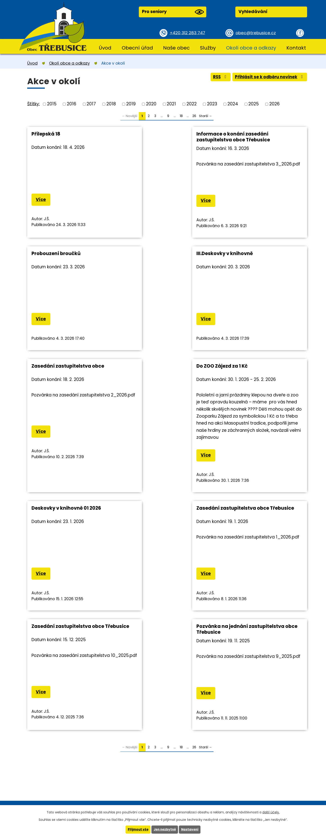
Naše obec (176, 47)
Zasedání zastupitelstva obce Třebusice (163, 413)
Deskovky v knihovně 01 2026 (66, 410)
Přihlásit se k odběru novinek (268, 77)
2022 (192, 104)
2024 (232, 104)
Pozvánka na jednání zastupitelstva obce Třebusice (68, 533)
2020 (151, 104)
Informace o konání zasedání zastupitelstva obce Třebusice (163, 137)
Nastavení (191, 829)
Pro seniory (173, 12)
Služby (208, 47)
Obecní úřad (137, 47)
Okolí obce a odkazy (251, 47)
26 (194, 116)
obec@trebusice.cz (256, 32)
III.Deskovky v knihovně (59, 253)
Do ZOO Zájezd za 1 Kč (247, 253)
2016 (71, 104)
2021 (171, 104)
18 (181, 116)
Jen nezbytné (165, 829)
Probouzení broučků (246, 134)
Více (41, 200)
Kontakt (296, 47)
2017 (91, 104)
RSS (218, 77)
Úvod (105, 47)
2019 (131, 104)
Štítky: (33, 104)
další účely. (271, 812)
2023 (212, 104)
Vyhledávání (253, 12)
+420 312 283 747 (188, 32)
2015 (51, 104)
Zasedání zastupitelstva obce (163, 253)
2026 (274, 104)
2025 (253, 104)
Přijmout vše (137, 829)
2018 (111, 104)
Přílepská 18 (45, 134)
